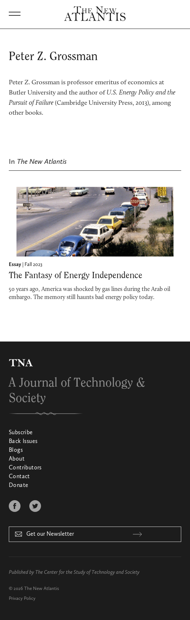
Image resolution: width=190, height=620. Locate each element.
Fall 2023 (33, 264)
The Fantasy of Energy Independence (75, 275)
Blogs (16, 450)
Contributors (25, 468)
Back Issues (23, 441)
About (17, 459)
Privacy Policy (22, 598)
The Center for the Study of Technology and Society (87, 572)
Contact (19, 477)
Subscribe (21, 433)
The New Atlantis (41, 588)
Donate (18, 485)
